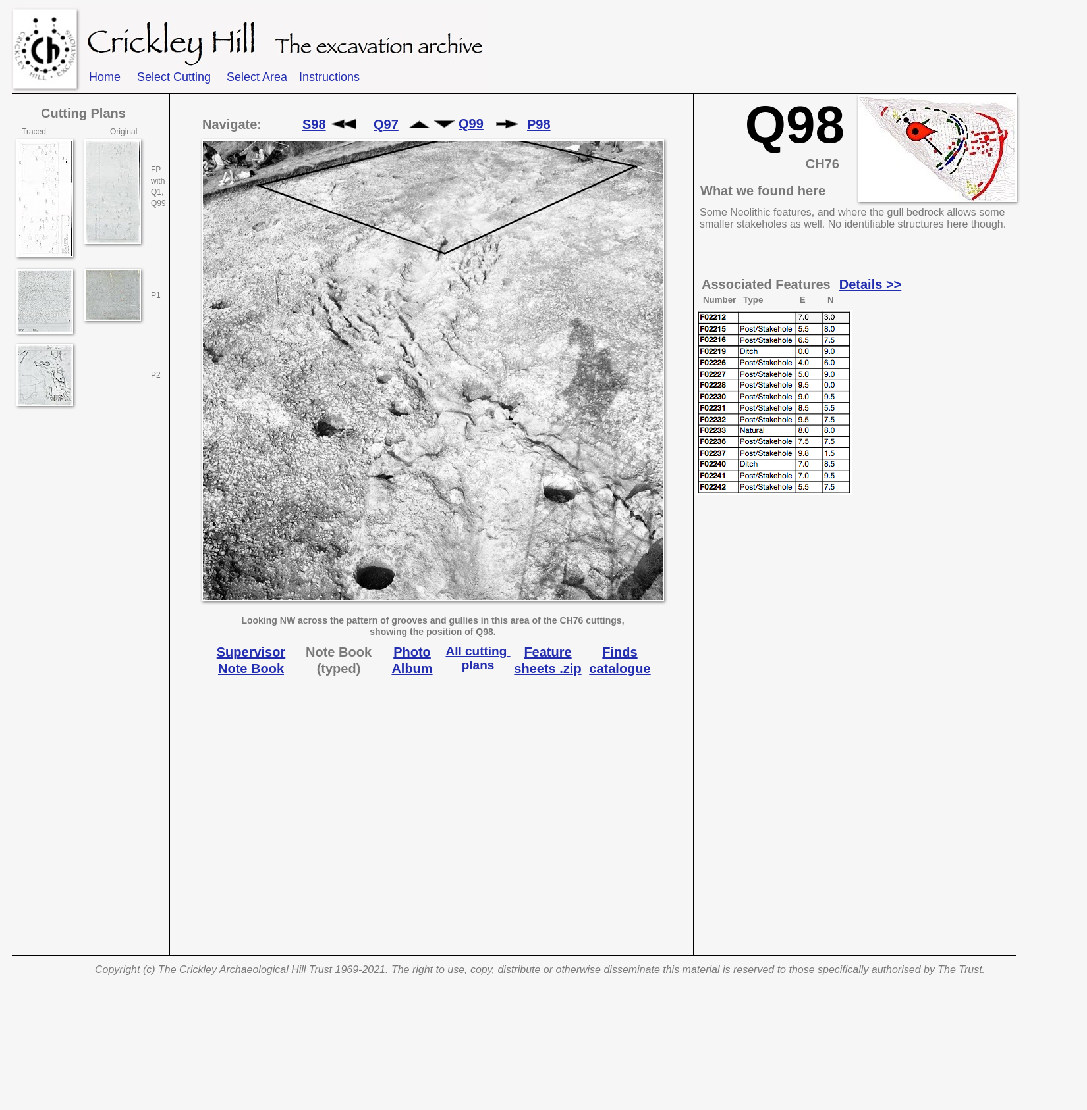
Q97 (386, 124)
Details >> (870, 284)
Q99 (471, 123)
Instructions (329, 77)
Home (105, 77)
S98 (314, 124)
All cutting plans (477, 658)
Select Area (257, 77)
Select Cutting (174, 77)
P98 (539, 124)
